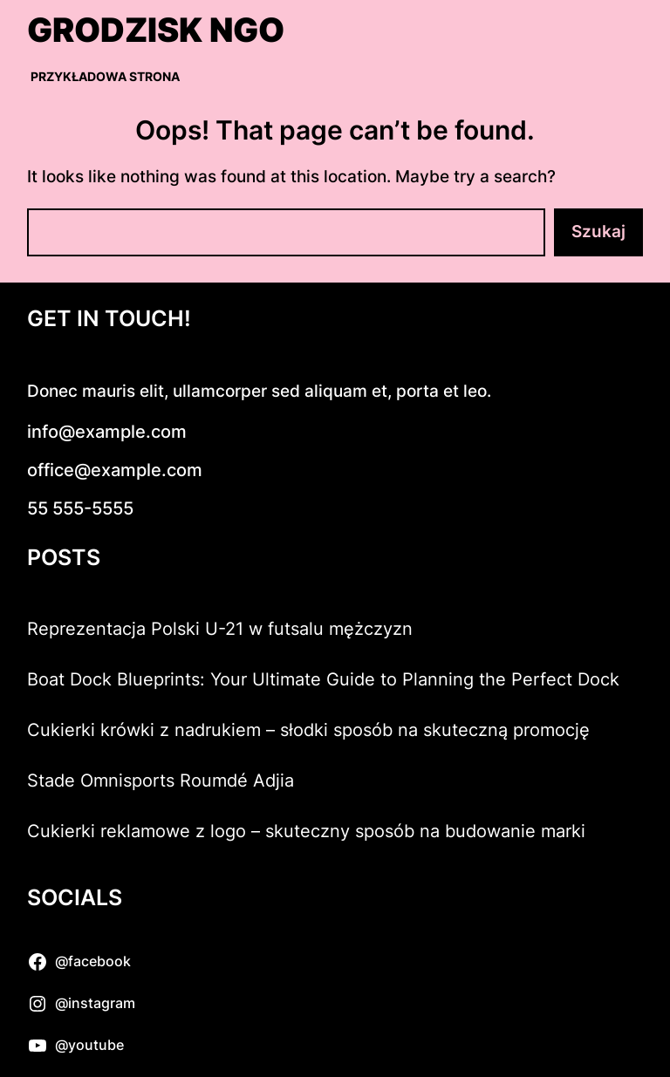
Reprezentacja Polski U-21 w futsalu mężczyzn (220, 628)
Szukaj (598, 232)
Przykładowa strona (105, 76)
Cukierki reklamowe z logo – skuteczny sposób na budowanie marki (306, 831)
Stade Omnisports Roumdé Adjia (160, 780)
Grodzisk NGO (155, 29)
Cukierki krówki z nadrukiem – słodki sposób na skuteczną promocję (308, 730)
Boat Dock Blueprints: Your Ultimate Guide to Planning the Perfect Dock (323, 679)
